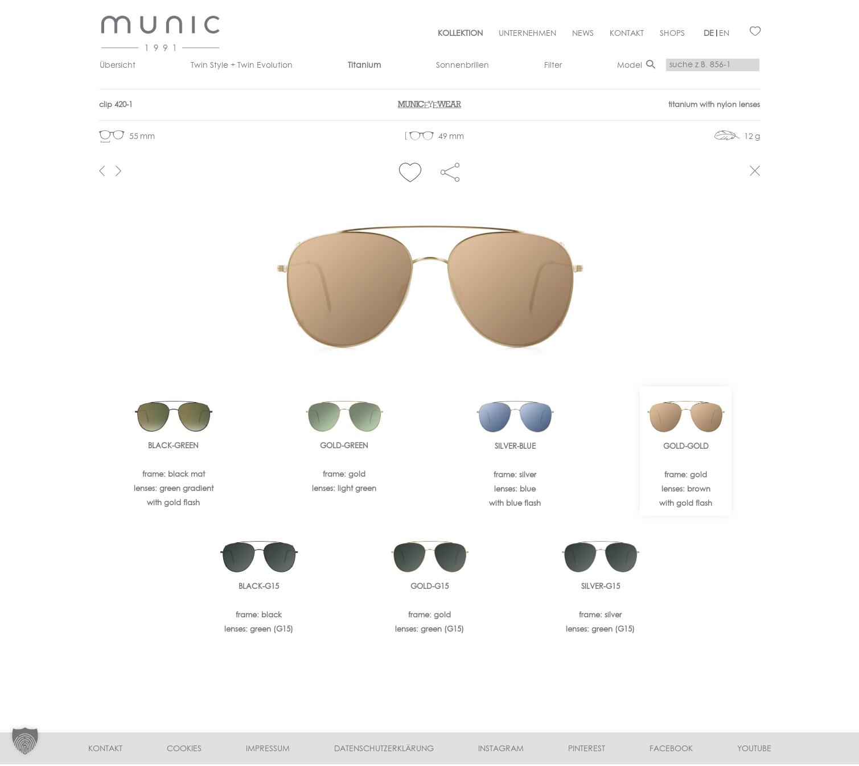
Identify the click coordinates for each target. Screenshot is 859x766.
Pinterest (586, 750)
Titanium (364, 65)
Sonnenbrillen (462, 65)
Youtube (754, 750)
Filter (553, 65)
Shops (672, 33)
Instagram (501, 750)
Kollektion (460, 33)
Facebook (671, 750)
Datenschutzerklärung (384, 750)
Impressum (268, 750)
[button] (410, 173)
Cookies (184, 750)
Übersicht (117, 65)
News (583, 33)
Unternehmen (527, 33)
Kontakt (627, 33)
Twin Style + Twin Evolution (242, 65)
